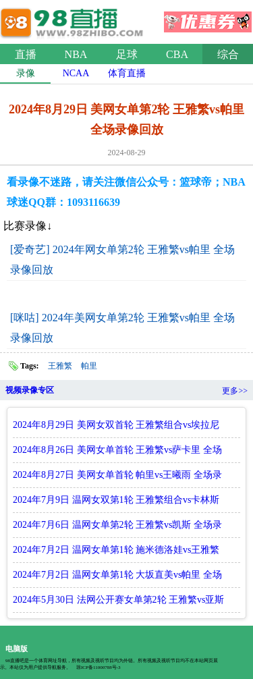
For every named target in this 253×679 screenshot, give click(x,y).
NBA (76, 54)
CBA (177, 54)
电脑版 (16, 649)
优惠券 (208, 17)
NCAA (76, 73)
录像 (25, 73)
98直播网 (74, 19)
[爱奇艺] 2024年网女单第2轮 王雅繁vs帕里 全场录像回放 (122, 259)
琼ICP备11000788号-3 (98, 667)
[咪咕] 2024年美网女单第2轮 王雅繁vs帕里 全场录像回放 (122, 328)
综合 (228, 54)
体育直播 (127, 73)
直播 (25, 54)
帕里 (89, 366)
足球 (127, 54)
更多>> (235, 391)
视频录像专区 (29, 390)
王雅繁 (60, 366)
